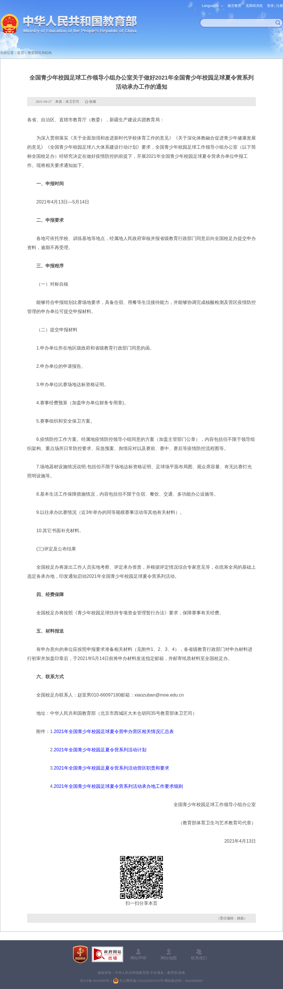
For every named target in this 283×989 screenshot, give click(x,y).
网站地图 (169, 958)
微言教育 (234, 6)
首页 (20, 53)
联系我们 (199, 958)
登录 (270, 6)
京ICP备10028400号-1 (96, 981)
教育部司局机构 (40, 53)
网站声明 (138, 958)
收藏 (92, 102)
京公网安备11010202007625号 (141, 981)
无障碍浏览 (254, 6)
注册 (279, 6)
